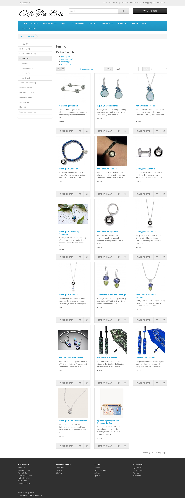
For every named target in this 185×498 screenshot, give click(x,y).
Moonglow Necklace (146, 231)
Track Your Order (24, 483)
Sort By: (108, 69)
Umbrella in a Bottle (107, 357)
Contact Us (60, 468)
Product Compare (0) (85, 69)
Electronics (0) (24, 49)
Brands (97, 468)
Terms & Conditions (25, 475)
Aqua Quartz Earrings (107, 105)
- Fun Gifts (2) (24, 78)
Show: (146, 69)
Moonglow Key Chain (107, 231)
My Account (137, 468)
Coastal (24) (23, 44)
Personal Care (122, 23)
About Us (21, 468)
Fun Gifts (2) (66, 64)
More (144, 23)
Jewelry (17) (65, 56)
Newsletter (137, 475)
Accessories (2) (67, 59)
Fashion (64, 23)
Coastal (24, 23)
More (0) (22, 107)
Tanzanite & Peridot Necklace (146, 295)
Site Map (59, 473)
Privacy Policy (23, 473)
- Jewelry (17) (24, 63)
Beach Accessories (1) (27, 54)
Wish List (136, 473)
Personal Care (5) (25, 97)
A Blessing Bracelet (68, 105)
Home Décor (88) (25, 88)
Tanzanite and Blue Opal (71, 357)
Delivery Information (25, 470)
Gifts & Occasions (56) (27, 83)
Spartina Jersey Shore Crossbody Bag (108, 421)
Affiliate (97, 473)
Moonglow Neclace (68, 294)
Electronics (35, 23)
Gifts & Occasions (77, 23)
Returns (59, 470)
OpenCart (30, 493)
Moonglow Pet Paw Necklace (73, 420)
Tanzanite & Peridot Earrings (111, 294)
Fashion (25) (23, 58)
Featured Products (29, 28)
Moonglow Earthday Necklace (69, 232)
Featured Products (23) (27, 112)
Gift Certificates (100, 470)
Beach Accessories (50, 23)
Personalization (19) (26, 92)
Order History (138, 470)
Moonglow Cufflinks (145, 168)
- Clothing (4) (24, 73)
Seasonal (134, 23)
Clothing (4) (65, 61)
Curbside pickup (24, 478)
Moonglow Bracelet (68, 168)
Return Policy (22, 481)
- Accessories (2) (26, 68)
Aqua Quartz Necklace (147, 105)
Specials (98, 475)
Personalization (107, 23)
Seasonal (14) (24, 102)
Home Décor (93, 23)
